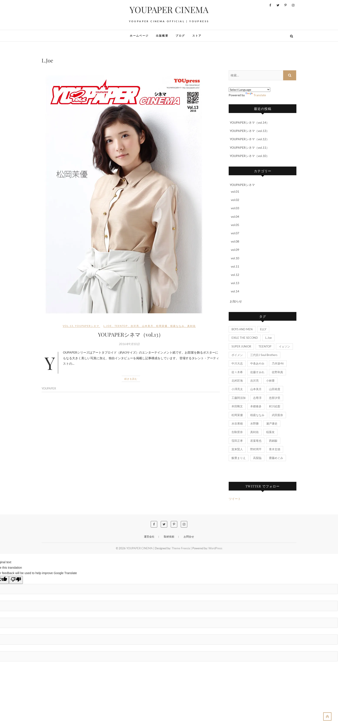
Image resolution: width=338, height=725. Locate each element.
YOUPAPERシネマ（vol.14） (249, 122)
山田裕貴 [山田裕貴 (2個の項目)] (274, 389)
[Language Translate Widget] (249, 89)
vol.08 (235, 241)
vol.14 (235, 291)
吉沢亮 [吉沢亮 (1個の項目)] (254, 380)
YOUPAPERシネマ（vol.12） (249, 139)
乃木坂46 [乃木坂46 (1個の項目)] (278, 363)
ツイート (235, 499)
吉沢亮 (135, 325)
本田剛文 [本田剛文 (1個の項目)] (237, 406)
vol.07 (235, 233)
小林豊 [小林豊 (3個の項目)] (270, 380)
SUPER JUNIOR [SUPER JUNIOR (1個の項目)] (241, 346)
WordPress (215, 548)
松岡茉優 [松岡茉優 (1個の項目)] (237, 415)
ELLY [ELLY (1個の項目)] (263, 329)
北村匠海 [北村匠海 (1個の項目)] (237, 380)
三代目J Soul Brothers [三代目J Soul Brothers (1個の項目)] (263, 355)
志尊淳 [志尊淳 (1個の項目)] (257, 398)
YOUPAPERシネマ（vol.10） (249, 156)
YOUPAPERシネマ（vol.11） (249, 147)
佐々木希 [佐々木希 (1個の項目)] (237, 372)
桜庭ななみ (177, 325)
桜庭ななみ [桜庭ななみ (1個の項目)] (257, 415)
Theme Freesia (181, 548)
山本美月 (147, 325)
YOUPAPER (49, 388)
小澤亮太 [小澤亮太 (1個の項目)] (237, 389)
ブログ (180, 35)
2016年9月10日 (129, 344)
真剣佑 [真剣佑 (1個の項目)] (254, 432)
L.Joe (107, 325)
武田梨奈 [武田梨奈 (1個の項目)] (277, 415)
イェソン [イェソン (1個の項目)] (284, 346)
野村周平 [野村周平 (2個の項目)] (256, 449)
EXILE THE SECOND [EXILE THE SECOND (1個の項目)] (245, 337)
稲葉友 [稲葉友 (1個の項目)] (270, 432)
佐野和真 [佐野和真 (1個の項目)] (277, 372)
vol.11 (235, 266)
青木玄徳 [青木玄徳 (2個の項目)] (274, 449)
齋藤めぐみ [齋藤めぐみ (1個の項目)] (276, 458)
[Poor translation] (16, 580)
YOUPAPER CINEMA (169, 9)
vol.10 (235, 258)
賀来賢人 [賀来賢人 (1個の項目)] (237, 449)
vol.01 (235, 191)
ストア (197, 35)
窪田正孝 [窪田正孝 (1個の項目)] (237, 440)
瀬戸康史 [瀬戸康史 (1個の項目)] (271, 423)
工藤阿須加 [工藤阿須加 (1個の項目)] (239, 398)
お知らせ (236, 301)
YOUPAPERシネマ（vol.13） (131, 334)
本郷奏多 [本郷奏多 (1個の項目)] (256, 406)
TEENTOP (121, 325)
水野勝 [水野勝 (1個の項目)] (254, 423)
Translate (255, 95)
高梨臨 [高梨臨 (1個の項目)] (257, 458)
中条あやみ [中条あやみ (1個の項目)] (257, 363)
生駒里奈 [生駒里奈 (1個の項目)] (237, 432)
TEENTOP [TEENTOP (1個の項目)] (265, 346)
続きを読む (130, 378)
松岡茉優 (161, 325)
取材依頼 (169, 536)
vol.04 (235, 216)
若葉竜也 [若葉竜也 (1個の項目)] (256, 440)
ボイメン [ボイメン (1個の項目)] (237, 355)
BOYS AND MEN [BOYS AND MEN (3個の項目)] (242, 329)
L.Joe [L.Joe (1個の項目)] (268, 337)
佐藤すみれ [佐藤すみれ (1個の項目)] (257, 372)
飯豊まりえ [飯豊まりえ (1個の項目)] (239, 458)
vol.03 (235, 208)
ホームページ (139, 35)
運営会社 (149, 536)
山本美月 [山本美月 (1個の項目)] (256, 389)
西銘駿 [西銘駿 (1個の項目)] (273, 440)
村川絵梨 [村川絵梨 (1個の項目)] (274, 406)
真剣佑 (191, 325)
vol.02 (235, 200)
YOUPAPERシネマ (87, 325)
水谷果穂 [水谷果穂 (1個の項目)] (237, 423)
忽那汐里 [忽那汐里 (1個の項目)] (274, 398)
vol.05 (235, 225)
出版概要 (162, 35)
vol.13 (68, 325)
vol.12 (235, 275)
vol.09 (235, 249)
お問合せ (189, 536)
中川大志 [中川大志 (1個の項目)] (237, 363)
